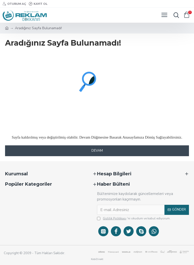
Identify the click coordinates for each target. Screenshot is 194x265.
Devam (97, 150)
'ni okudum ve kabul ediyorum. (134, 218)
